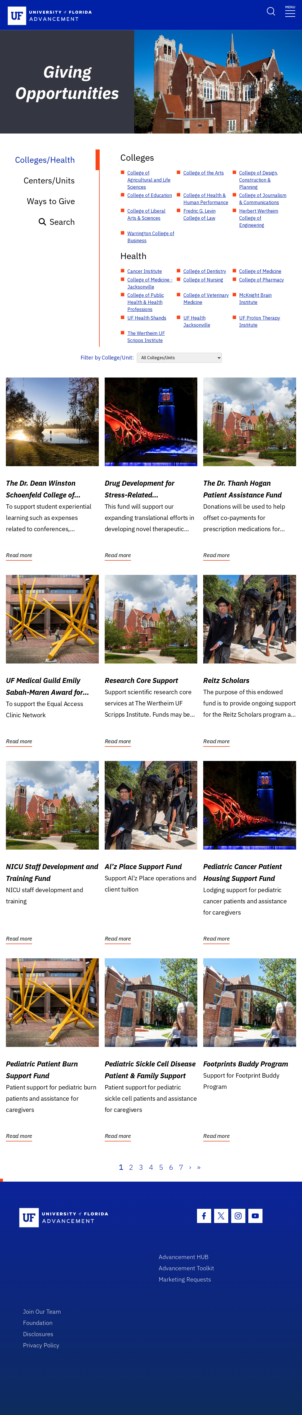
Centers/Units (49, 180)
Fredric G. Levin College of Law (199, 214)
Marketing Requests (185, 1279)
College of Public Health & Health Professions (145, 302)
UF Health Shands (146, 318)
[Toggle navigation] (290, 11)
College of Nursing (203, 280)
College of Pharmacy (261, 280)
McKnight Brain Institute (255, 298)
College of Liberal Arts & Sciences (146, 214)
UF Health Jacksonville (196, 321)
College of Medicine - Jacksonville (150, 283)
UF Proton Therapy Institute (259, 321)
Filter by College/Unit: (107, 357)
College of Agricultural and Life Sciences (148, 180)
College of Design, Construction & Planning (258, 180)
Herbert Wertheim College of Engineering (258, 218)
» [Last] (199, 1167)
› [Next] (190, 1167)
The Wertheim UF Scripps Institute (146, 336)
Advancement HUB (184, 1257)
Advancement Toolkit (186, 1268)
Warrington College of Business (150, 236)
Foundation (37, 1323)
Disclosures (38, 1334)
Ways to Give (51, 201)
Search (56, 221)
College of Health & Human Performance (205, 198)
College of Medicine (260, 271)
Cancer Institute (144, 271)
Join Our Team (42, 1311)
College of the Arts (203, 173)
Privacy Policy (41, 1345)
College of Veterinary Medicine (206, 298)
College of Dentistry (204, 271)
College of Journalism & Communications (262, 198)
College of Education (149, 195)
